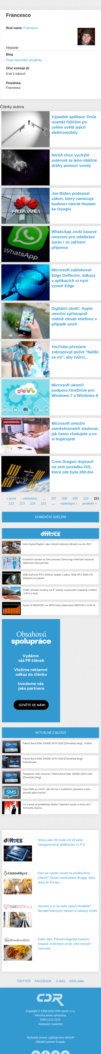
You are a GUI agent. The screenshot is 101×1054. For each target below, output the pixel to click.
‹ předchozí (29, 498)
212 (11, 503)
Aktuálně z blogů (50, 732)
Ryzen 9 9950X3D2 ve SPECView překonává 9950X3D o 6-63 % (59, 605)
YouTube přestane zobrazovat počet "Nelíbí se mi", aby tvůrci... (75, 351)
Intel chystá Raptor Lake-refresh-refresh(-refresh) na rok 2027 (57, 544)
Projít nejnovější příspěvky (24, 60)
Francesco (30, 28)
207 (53, 498)
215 (43, 503)
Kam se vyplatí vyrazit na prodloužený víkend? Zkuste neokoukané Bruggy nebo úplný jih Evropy (66, 877)
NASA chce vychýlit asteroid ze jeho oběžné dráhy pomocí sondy (74, 160)
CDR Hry (50, 533)
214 (32, 503)
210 (85, 498)
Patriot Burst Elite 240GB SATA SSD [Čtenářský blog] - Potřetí (57, 743)
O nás (60, 981)
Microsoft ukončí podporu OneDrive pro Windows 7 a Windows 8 (75, 390)
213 (22, 503)
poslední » (89, 503)
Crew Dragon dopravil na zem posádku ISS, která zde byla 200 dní (72, 466)
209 (75, 498)
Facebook (43, 981)
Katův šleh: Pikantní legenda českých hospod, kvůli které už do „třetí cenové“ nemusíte (64, 944)
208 (64, 498)
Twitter (24, 981)
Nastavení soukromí (50, 1024)
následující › (68, 503)
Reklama (76, 981)
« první (11, 498)
